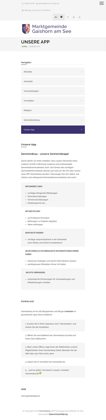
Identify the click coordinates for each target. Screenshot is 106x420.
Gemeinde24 (44, 411)
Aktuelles (28, 72)
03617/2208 (29, 3)
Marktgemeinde (51, 29)
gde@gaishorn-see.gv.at (49, 3)
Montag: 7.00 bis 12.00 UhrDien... (37, 10)
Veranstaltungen (31, 91)
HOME (24, 47)
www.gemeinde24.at (30, 396)
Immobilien (29, 101)
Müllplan (28, 110)
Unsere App (29, 130)
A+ (56, 17)
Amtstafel (28, 81)
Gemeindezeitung (32, 120)
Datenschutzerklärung (58, 414)
